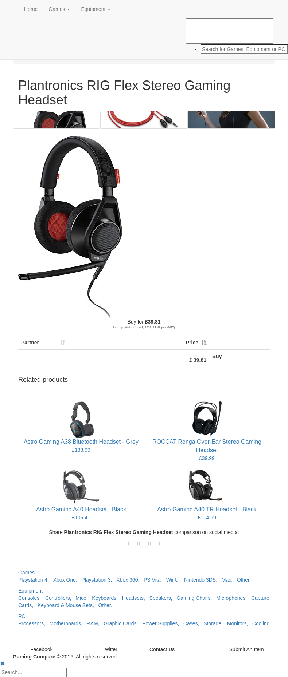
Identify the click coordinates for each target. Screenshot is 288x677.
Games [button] (59, 9)
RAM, (95, 623)
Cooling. (261, 623)
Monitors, (239, 623)
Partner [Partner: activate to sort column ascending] (30, 342)
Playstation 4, (35, 580)
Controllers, (60, 598)
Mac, (229, 580)
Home (31, 9)
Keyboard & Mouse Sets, (68, 605)
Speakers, (163, 598)
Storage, (215, 623)
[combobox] (229, 49)
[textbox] (244, 49)
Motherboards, (68, 623)
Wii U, (175, 580)
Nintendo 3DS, (203, 580)
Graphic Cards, (123, 623)
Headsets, (135, 598)
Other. (244, 580)
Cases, (193, 623)
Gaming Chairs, (196, 598)
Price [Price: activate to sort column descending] (192, 342)
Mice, (83, 598)
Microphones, (233, 598)
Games (26, 572)
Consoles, (31, 598)
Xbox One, (67, 580)
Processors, (34, 623)
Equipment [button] (95, 9)
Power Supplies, (162, 623)
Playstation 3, (99, 580)
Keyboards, (107, 598)
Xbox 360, (130, 580)
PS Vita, (155, 580)
